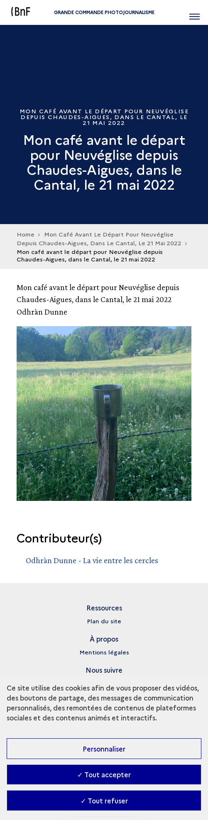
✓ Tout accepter (104, 774)
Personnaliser (104, 748)
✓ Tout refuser (104, 800)
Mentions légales (104, 652)
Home (25, 234)
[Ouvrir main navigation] (194, 12)
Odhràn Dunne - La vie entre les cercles (92, 560)
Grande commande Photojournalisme (104, 12)
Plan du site (104, 621)
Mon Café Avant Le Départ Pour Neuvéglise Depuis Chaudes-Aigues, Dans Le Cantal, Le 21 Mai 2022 (99, 238)
